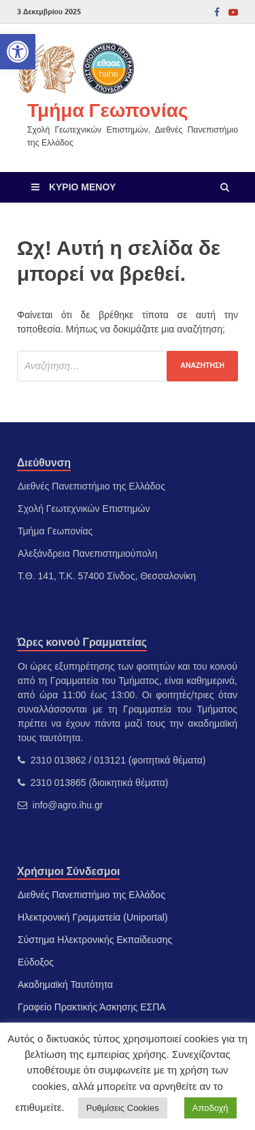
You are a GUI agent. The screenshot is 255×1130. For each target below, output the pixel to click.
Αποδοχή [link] (210, 1108)
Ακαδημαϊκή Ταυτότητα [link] (65, 984)
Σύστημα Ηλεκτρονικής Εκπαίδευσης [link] (95, 939)
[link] (17, 51)
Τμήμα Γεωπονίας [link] (107, 110)
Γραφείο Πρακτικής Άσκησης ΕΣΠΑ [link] (92, 1006)
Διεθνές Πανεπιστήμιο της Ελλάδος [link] (91, 894)
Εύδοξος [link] (36, 962)
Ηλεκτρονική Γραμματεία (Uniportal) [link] (93, 917)
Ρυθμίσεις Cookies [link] (122, 1108)
